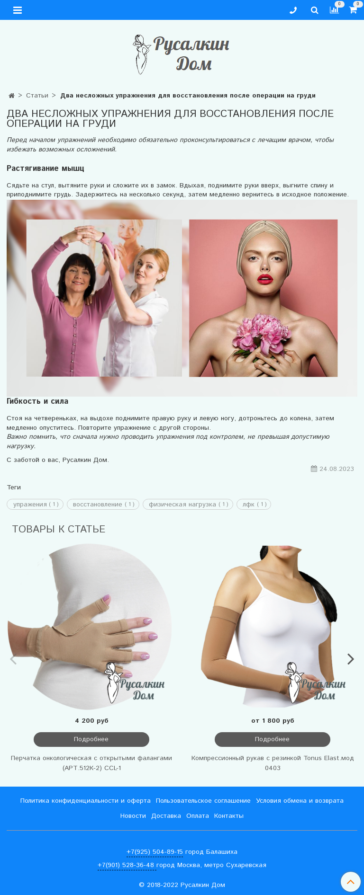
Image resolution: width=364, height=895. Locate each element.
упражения (30, 504)
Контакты (229, 816)
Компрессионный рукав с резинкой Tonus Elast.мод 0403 (272, 763)
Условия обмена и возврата (300, 801)
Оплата (197, 816)
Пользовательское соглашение (203, 801)
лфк (249, 504)
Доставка (166, 816)
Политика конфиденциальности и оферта (85, 801)
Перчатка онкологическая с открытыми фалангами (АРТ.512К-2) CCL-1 (91, 763)
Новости (133, 816)
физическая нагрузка (182, 504)
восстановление (97, 504)
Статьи (37, 95)
